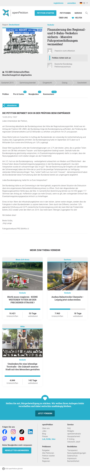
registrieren (58, 3)
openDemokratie (74, 434)
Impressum (72, 458)
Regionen (46, 461)
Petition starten (45, 13)
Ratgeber (46, 450)
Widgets (70, 431)
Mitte (22, 327)
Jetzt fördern (45, 413)
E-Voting (70, 439)
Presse (45, 436)
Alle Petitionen (48, 453)
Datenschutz (72, 456)
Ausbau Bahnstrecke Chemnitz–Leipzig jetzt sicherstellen (67, 298)
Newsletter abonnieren (17, 450)
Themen (45, 458)
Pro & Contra (18, 93)
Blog (44, 434)
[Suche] (86, 12)
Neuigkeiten (33, 93)
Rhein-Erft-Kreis (22, 260)
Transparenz (72, 450)
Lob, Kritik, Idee (48, 439)
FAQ (69, 428)
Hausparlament (73, 436)
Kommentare (48, 93)
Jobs (44, 431)
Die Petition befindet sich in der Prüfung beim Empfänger (36, 113)
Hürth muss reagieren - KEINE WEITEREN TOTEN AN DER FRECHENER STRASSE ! (22, 299)
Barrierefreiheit (73, 461)
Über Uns (63, 18)
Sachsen (67, 260)
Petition (5, 94)
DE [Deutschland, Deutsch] (82, 3)
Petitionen (65, 13)
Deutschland (14, 25)
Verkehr (50, 25)
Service (78, 13)
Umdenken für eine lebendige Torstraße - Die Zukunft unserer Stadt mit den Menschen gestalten (23, 366)
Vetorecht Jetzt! (73, 442)
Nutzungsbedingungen (76, 453)
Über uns (46, 428)
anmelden (71, 3)
